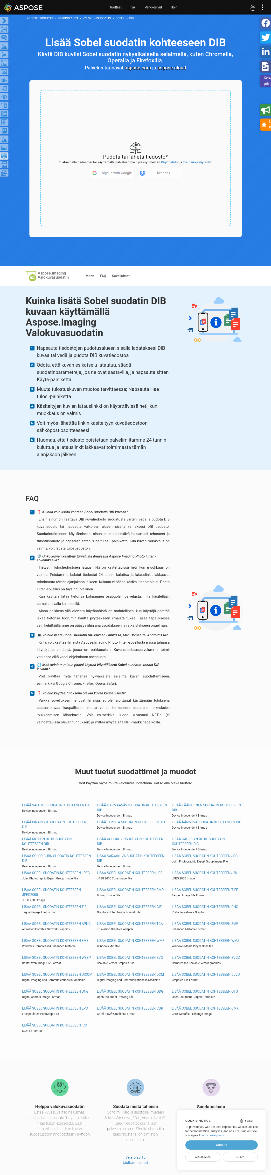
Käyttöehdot (170, 162)
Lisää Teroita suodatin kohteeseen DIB (131, 822)
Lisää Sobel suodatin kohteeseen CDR (130, 1008)
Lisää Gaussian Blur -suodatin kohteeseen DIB (198, 841)
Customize (203, 1156)
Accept (221, 1145)
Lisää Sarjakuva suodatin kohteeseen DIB (130, 858)
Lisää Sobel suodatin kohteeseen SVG (130, 957)
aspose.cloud (171, 68)
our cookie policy (213, 1135)
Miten (90, 276)
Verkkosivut (153, 7)
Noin (173, 7)
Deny (240, 1156)
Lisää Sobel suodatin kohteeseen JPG (205, 856)
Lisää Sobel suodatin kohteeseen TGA (130, 924)
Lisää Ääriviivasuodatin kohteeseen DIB (206, 822)
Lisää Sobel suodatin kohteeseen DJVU (206, 974)
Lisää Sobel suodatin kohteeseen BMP (130, 890)
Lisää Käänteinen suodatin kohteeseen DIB (206, 807)
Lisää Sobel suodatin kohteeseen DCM (130, 974)
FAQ (103, 276)
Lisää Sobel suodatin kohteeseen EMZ (55, 941)
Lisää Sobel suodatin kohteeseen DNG (55, 991)
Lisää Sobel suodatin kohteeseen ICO (54, 1025)
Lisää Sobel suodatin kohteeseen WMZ (205, 941)
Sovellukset (121, 276)
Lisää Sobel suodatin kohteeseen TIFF (205, 890)
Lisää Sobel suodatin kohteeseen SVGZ (206, 957)
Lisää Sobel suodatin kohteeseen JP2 (129, 873)
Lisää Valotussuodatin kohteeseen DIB (56, 805)
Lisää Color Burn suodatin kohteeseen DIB (56, 858)
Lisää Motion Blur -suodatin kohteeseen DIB (47, 841)
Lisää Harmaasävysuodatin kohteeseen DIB (132, 807)
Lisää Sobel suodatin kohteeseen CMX (205, 1008)
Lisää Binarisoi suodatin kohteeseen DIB (54, 824)
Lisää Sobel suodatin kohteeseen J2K (204, 873)
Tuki (133, 7)
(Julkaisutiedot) (135, 1162)
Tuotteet (115, 7)
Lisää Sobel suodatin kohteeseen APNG (56, 924)
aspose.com (138, 68)
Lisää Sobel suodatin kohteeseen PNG (205, 907)
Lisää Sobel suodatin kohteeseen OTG (205, 991)
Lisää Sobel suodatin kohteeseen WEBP (56, 957)
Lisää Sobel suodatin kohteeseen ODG (130, 991)
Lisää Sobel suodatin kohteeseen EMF (205, 924)
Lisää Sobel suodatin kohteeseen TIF (54, 907)
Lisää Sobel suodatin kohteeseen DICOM (57, 974)
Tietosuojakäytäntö (197, 162)
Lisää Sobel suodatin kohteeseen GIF (129, 907)
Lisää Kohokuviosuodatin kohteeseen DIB (130, 841)
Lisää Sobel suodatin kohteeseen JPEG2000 (51, 892)
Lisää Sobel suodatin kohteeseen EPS (55, 1008)
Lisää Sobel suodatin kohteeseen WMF (130, 941)
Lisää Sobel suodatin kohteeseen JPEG (56, 873)
